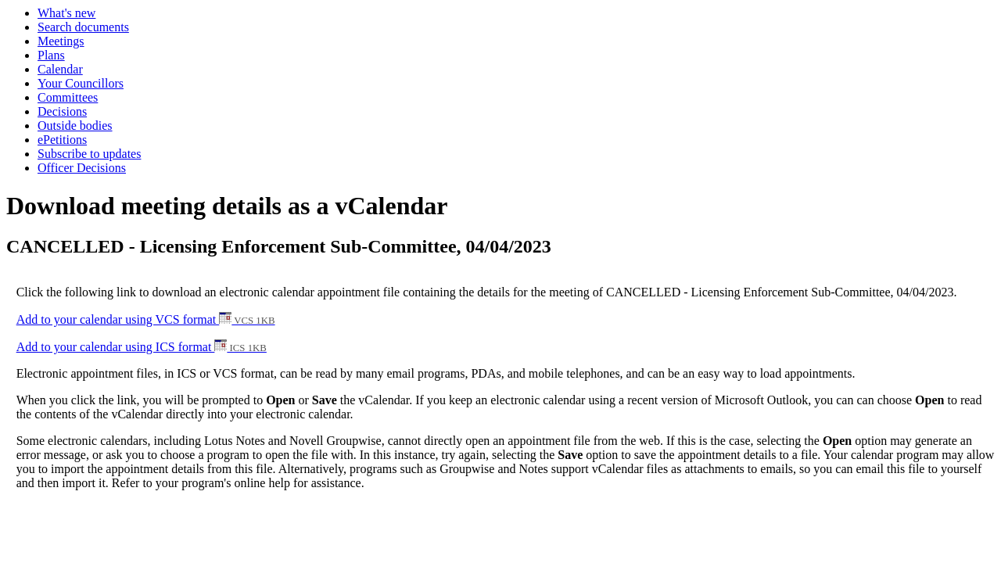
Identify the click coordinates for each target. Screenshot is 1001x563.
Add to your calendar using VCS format (145, 319)
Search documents (83, 27)
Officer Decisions (82, 167)
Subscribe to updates (89, 153)
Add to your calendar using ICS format (141, 346)
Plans (51, 55)
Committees (68, 97)
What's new (66, 13)
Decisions (62, 111)
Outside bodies (75, 125)
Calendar (60, 69)
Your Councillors (81, 83)
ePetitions (62, 139)
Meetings (61, 41)
